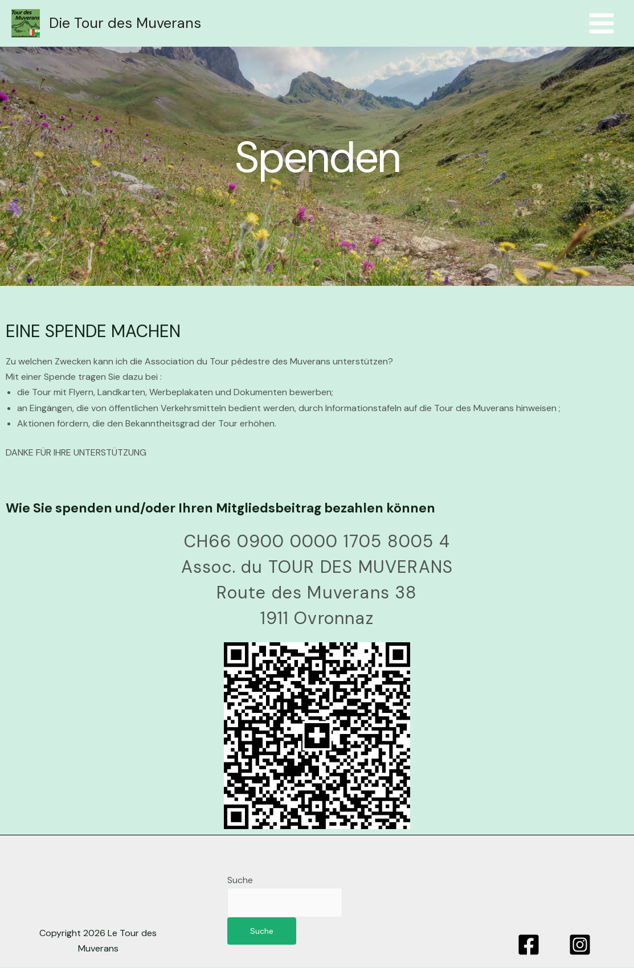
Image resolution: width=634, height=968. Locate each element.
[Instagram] (579, 945)
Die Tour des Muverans (125, 23)
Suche (240, 880)
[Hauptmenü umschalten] (601, 23)
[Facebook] (528, 945)
